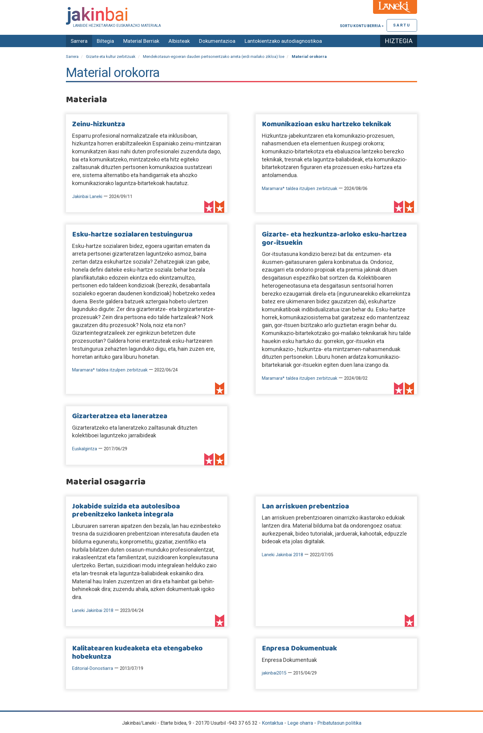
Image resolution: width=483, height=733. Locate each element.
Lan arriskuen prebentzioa (305, 506)
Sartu (402, 25)
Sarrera (79, 41)
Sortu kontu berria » (362, 26)
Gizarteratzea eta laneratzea (119, 416)
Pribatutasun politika (339, 723)
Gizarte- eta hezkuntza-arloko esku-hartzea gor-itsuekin (334, 239)
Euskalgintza (84, 449)
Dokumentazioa (217, 41)
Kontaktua (272, 723)
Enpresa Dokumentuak (299, 648)
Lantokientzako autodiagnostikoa (283, 41)
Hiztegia (398, 41)
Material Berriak (141, 41)
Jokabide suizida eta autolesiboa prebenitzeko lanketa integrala (126, 510)
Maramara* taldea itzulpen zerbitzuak (299, 188)
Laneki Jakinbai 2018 (92, 610)
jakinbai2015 (274, 673)
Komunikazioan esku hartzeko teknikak (326, 124)
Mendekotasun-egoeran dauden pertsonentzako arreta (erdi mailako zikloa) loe (213, 56)
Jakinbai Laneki (87, 196)
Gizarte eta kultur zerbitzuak (111, 56)
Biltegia (105, 41)
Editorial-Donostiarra (92, 668)
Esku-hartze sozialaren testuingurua (132, 235)
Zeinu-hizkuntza (98, 124)
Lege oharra (300, 723)
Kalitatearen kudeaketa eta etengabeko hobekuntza (137, 652)
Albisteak (179, 41)
